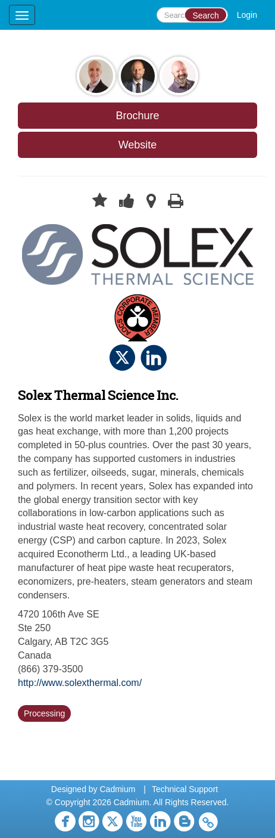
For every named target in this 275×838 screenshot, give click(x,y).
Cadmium (117, 789)
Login (247, 15)
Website (137, 145)
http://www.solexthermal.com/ (80, 683)
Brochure (137, 116)
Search (205, 15)
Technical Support (185, 789)
